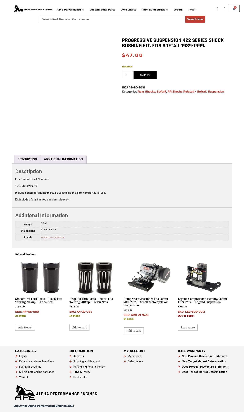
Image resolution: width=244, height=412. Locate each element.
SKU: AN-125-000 (40, 288)
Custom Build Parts (102, 9)
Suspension (216, 91)
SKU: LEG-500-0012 (203, 288)
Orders (178, 9)
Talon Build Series (154, 9)
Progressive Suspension (52, 237)
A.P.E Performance (70, 9)
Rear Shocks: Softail (152, 91)
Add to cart (145, 75)
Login (192, 9)
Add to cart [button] (25, 327)
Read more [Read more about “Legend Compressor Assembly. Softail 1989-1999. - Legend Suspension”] (188, 327)
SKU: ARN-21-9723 (149, 290)
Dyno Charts (128, 9)
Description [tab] (27, 159)
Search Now (195, 19)
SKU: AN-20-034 (94, 288)
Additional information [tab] (63, 159)
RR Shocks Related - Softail (187, 91)
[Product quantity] (127, 75)
